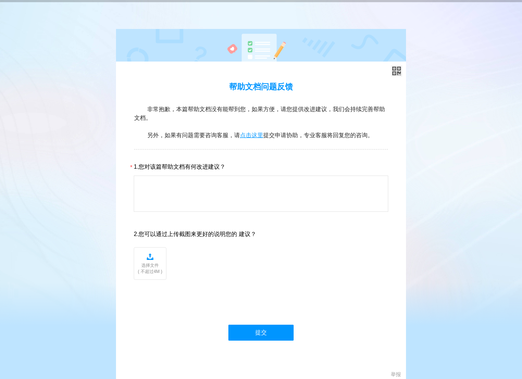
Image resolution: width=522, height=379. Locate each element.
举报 (396, 374)
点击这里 (251, 135)
